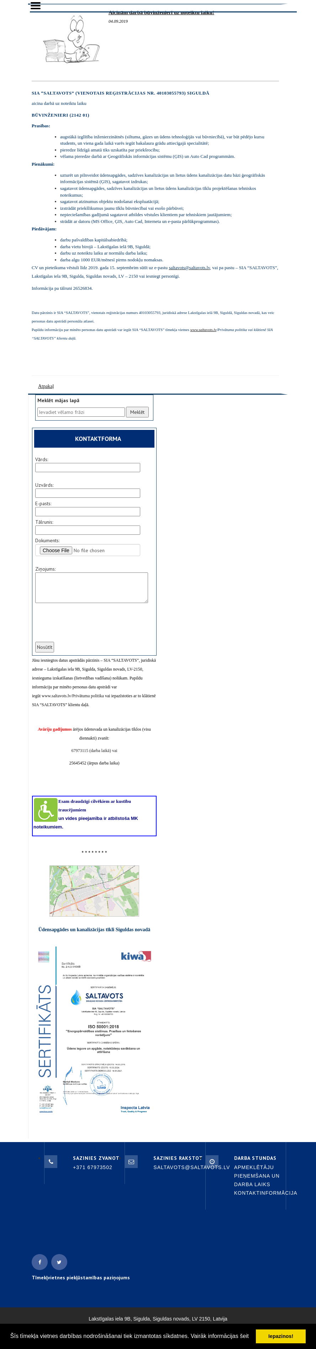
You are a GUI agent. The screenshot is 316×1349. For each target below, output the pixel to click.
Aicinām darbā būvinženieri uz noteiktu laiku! (161, 12)
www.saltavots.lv (203, 329)
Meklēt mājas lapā (58, 400)
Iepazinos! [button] (280, 1336)
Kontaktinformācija (265, 1193)
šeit (244, 1336)
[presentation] (88, 627)
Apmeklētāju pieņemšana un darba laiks (257, 1175)
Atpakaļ (46, 386)
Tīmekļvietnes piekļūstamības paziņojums (81, 1277)
